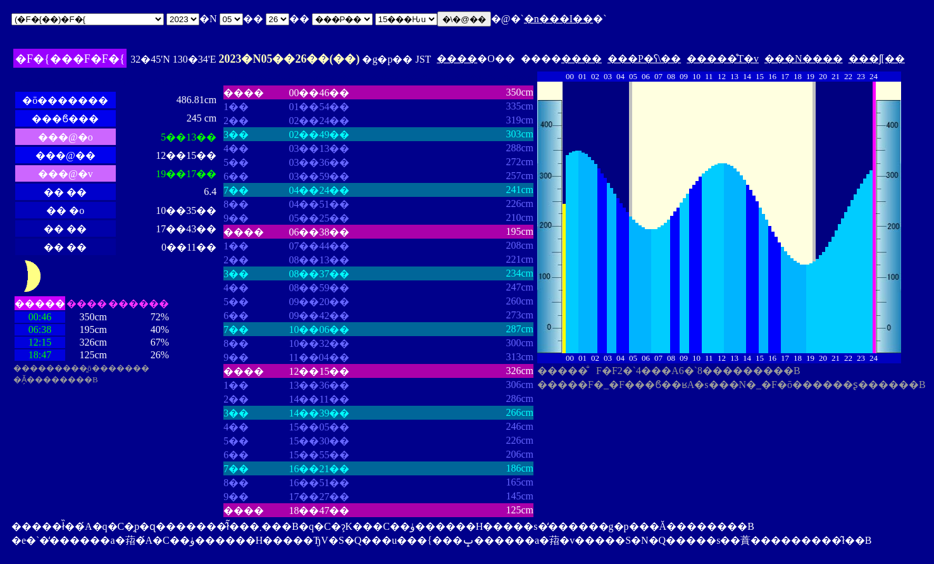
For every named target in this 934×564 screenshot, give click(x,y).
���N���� (803, 58)
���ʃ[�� (877, 58)
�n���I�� (558, 18)
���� (457, 58)
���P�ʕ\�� (644, 58)
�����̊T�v (723, 58)
